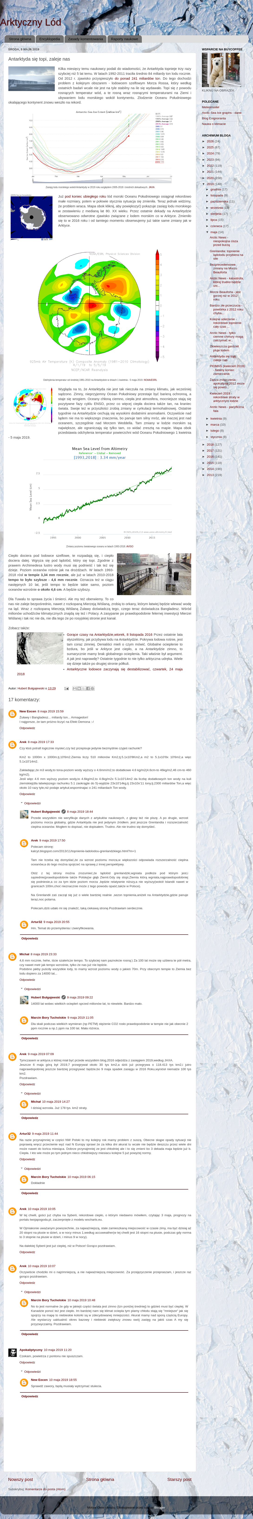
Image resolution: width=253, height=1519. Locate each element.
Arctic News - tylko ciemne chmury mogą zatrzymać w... (226, 336)
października (220, 201)
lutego (215, 430)
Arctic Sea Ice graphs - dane (221, 112)
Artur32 (36, 922)
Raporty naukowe (124, 39)
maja (214, 232)
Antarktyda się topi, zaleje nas (223, 358)
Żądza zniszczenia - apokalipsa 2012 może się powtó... (227, 383)
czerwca (217, 226)
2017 (211, 450)
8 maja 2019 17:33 (41, 742)
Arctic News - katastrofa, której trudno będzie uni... (227, 282)
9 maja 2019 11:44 (45, 1133)
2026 (211, 141)
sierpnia (216, 213)
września (217, 207)
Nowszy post (20, 1479)
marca (215, 424)
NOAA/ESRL (150, 380)
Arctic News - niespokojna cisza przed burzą (224, 241)
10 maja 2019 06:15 (81, 1177)
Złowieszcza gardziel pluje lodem (224, 348)
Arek (22, 742)
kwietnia (217, 418)
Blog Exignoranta (214, 118)
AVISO (129, 546)
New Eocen (27, 711)
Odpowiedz (27, 728)
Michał (24, 954)
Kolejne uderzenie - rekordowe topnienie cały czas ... (226, 322)
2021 (211, 171)
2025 (211, 147)
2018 (211, 444)
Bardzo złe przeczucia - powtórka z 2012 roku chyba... (226, 309)
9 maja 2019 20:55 (57, 922)
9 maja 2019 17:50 (52, 840)
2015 (211, 463)
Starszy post (179, 1479)
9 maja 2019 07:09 (41, 1054)
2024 (211, 153)
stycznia (217, 437)
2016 (211, 456)
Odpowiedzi (32, 803)
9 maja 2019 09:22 (80, 997)
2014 (211, 469)
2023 (211, 159)
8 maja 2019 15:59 (51, 711)
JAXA (152, 187)
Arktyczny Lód (30, 22)
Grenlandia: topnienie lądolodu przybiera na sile (226, 254)
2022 (211, 165)
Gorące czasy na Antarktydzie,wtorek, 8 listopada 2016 (109, 634)
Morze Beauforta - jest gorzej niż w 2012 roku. (225, 295)
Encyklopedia (49, 39)
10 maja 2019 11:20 (57, 1350)
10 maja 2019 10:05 (41, 1209)
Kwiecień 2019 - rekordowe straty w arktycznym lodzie (225, 397)
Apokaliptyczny (30, 1350)
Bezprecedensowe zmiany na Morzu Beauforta (223, 268)
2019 (211, 184)
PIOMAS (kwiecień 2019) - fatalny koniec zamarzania (227, 369)
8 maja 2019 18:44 (80, 811)
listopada (217, 195)
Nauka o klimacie (214, 124)
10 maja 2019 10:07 (41, 1266)
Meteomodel (210, 107)
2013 (211, 475)
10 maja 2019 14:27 (56, 1101)
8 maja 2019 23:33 (44, 954)
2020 (211, 178)
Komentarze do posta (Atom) (45, 1489)
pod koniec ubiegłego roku (85, 196)
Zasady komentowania (85, 39)
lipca (214, 220)
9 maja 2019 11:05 (81, 1017)
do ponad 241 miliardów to (136, 78)
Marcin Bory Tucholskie (48, 1017)
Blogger (159, 1507)
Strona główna (20, 39)
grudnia (216, 189)
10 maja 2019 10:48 (81, 1300)
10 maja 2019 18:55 (63, 1380)
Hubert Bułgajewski (45, 811)
